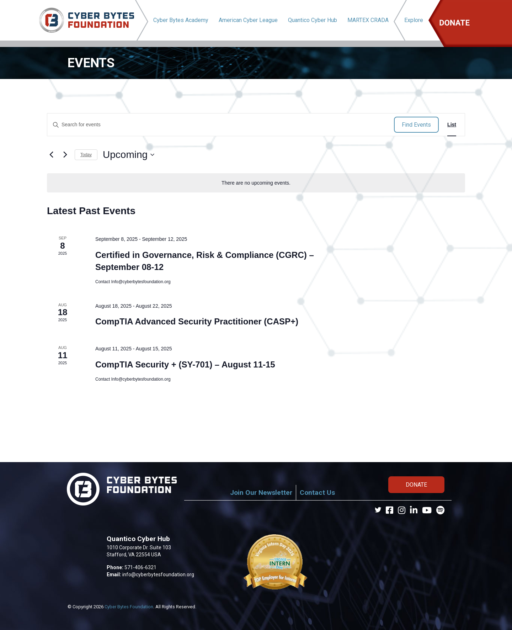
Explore (413, 20)
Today (86, 154)
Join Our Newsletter (261, 492)
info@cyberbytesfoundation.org (158, 574)
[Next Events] (65, 154)
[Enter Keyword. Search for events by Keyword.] (220, 124)
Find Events (416, 124)
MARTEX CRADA (368, 20)
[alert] (256, 183)
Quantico (312, 20)
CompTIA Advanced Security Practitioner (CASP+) (196, 321)
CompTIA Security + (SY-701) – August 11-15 (185, 364)
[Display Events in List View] (451, 124)
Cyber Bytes (180, 20)
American (248, 20)
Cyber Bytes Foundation (129, 606)
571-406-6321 (140, 567)
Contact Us (317, 492)
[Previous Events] (51, 154)
